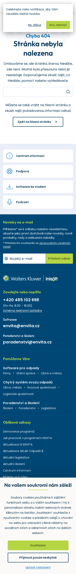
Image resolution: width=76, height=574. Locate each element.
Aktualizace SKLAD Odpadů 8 (23, 451)
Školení (8, 408)
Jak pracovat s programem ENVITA (27, 438)
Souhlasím (38, 545)
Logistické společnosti (18, 394)
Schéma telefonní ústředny (22, 311)
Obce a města (51, 373)
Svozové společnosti (41, 387)
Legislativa (48, 408)
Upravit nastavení (38, 567)
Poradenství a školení (21, 403)
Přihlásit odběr (59, 259)
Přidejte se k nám (15, 477)
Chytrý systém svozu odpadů (27, 382)
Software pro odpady (21, 368)
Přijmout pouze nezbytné (38, 558)
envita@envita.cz (21, 326)
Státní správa (25, 373)
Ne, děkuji (34, 25)
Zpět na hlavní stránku (34, 122)
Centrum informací (17, 470)
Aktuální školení (14, 464)
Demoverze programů (18, 431)
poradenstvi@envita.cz (27, 342)
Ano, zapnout (58, 25)
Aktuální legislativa (16, 457)
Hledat (68, 92)
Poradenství (27, 408)
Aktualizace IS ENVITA (17, 444)
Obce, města (12, 387)
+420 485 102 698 (21, 300)
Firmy (7, 373)
